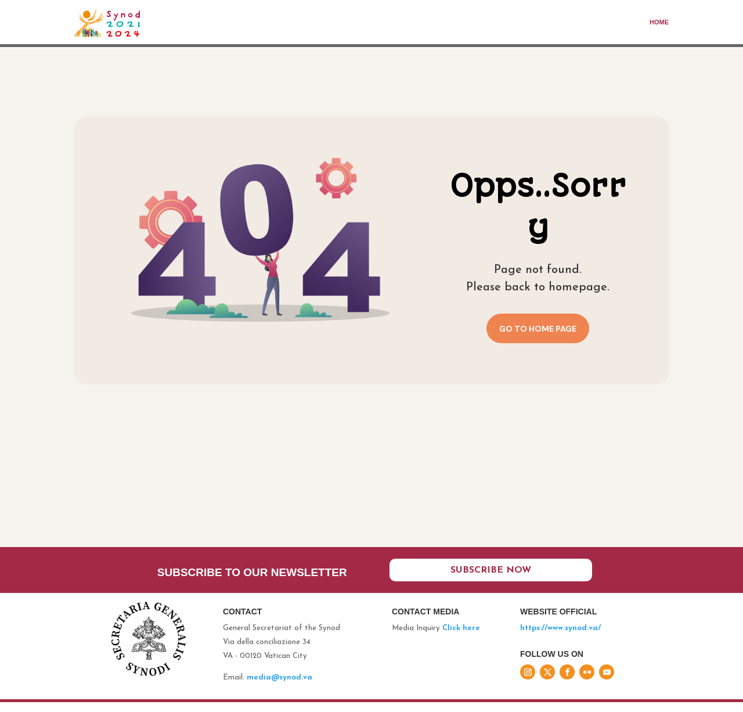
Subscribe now (490, 578)
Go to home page (537, 328)
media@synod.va (279, 687)
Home (659, 22)
